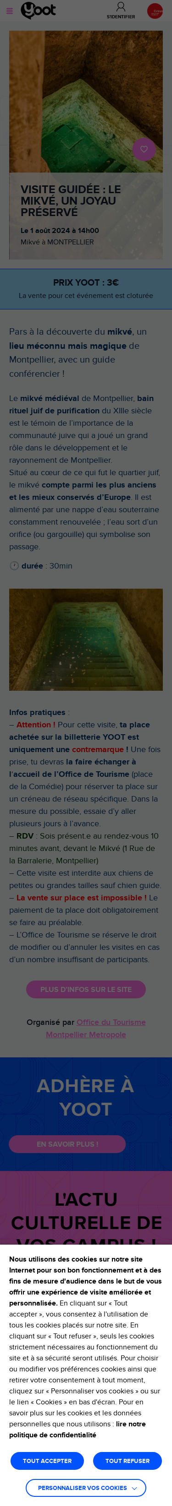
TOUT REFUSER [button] (127, 1461)
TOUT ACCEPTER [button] (47, 1461)
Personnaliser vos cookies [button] (82, 1488)
